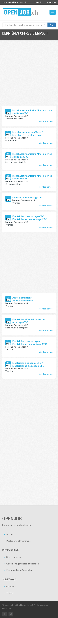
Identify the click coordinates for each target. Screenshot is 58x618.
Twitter (10, 593)
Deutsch (22, 2)
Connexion (38, 2)
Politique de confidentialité (19, 570)
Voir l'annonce (46, 121)
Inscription (51, 2)
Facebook (11, 586)
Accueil (9, 534)
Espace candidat (10, 2)
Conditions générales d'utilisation (22, 563)
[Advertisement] (29, 75)
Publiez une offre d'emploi (18, 540)
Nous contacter (13, 557)
